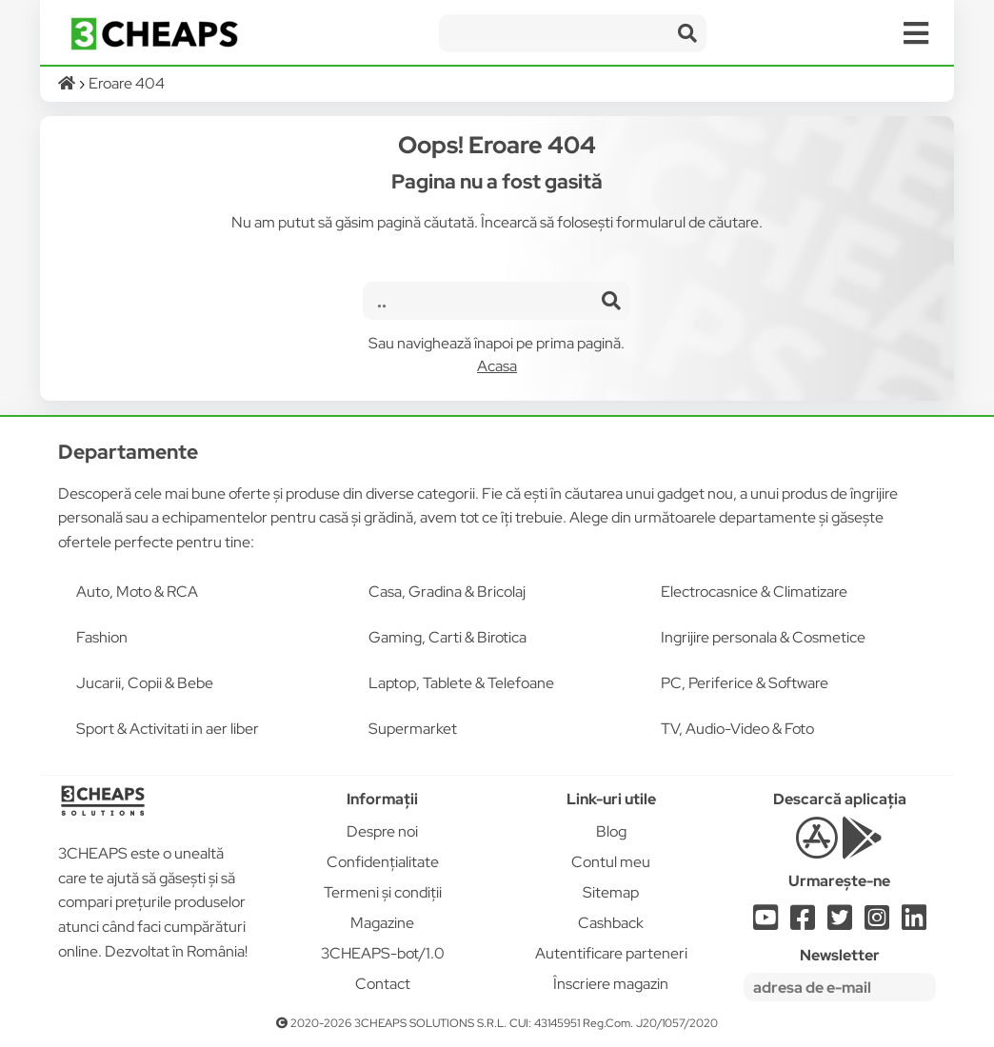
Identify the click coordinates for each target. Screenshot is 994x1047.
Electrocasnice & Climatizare (754, 592)
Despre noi (382, 831)
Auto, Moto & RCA (137, 592)
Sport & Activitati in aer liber (167, 729)
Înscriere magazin (610, 984)
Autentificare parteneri (611, 953)
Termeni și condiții (383, 892)
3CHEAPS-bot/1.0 (383, 953)
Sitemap (611, 892)
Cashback (611, 923)
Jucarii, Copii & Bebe (144, 683)
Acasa (497, 366)
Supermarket (412, 729)
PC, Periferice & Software (744, 683)
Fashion (102, 637)
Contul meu (610, 862)
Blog (611, 831)
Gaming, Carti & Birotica (447, 637)
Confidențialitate (383, 862)
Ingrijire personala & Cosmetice (763, 637)
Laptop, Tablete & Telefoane (461, 683)
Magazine (382, 923)
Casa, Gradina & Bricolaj (447, 592)
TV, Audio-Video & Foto (737, 729)
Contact (382, 984)
